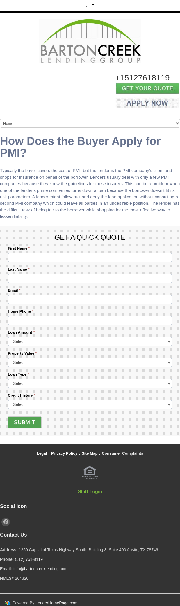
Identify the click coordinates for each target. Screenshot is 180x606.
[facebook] (5, 522)
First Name (19, 248)
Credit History (21, 395)
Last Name (18, 269)
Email (14, 290)
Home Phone (20, 311)
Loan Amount (21, 332)
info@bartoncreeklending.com (40, 568)
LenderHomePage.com (56, 602)
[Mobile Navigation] (90, 123)
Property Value (22, 353)
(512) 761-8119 (29, 559)
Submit (24, 422)
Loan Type (18, 374)
